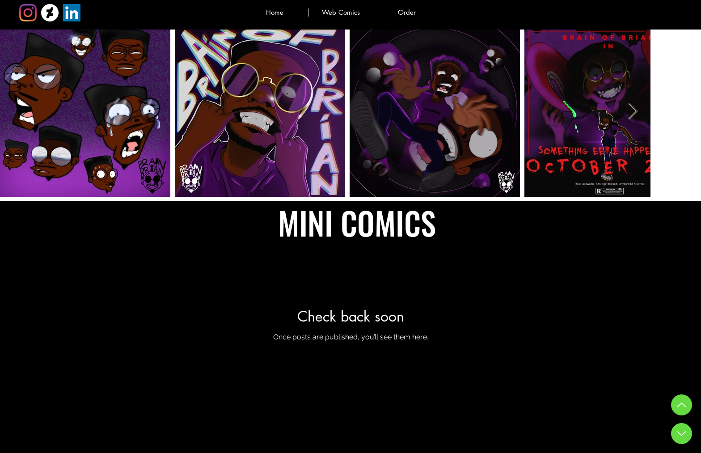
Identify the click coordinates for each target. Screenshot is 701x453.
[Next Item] (633, 111)
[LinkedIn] (71, 12)
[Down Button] (681, 433)
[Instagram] (28, 12)
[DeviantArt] (50, 12)
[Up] (681, 404)
